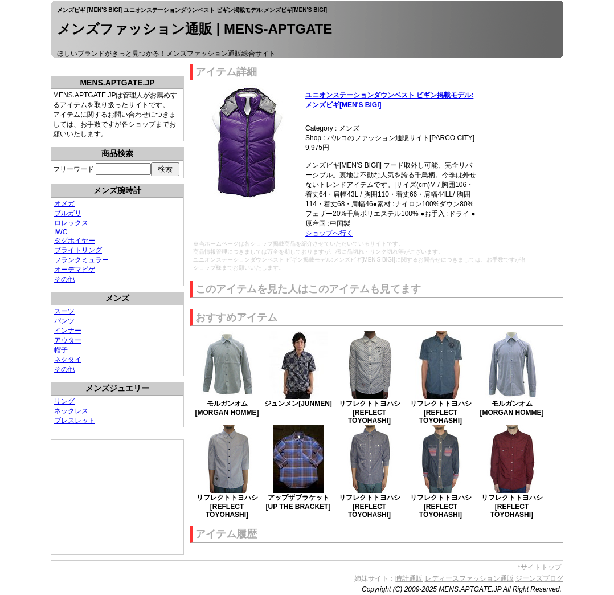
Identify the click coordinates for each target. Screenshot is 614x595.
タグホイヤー (74, 240)
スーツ (64, 311)
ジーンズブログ (539, 578)
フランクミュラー (81, 260)
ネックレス (71, 411)
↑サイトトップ (539, 567)
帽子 (61, 350)
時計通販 (409, 578)
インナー (67, 331)
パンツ (64, 321)
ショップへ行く (329, 233)
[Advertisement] (108, 497)
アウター (67, 340)
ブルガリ (67, 213)
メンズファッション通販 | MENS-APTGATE (194, 28)
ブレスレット (74, 421)
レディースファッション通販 (469, 578)
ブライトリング (78, 250)
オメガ (64, 203)
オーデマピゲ (74, 270)
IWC (60, 232)
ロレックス (71, 223)
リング (64, 401)
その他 (64, 279)
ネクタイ (67, 360)
